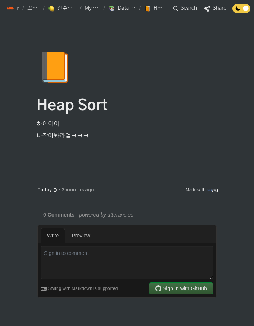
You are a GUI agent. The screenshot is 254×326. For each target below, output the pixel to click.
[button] (13, 8)
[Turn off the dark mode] (241, 11)
